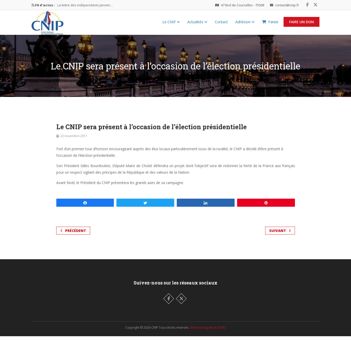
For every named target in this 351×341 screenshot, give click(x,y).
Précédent (73, 235)
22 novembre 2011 (73, 141)
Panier (270, 24)
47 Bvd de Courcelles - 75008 (242, 5)
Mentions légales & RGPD (208, 332)
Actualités (197, 24)
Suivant (280, 235)
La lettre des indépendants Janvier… (85, 5)
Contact (221, 24)
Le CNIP (171, 24)
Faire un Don (301, 24)
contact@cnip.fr (287, 5)
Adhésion (245, 24)
